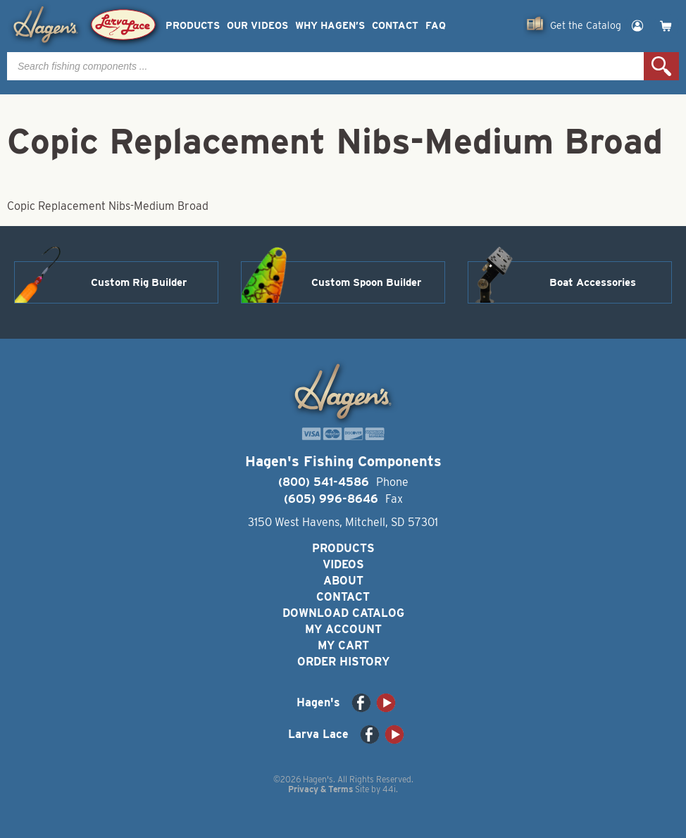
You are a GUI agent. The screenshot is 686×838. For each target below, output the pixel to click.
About (343, 580)
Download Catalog (343, 613)
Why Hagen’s (330, 25)
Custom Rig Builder (139, 282)
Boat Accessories (592, 282)
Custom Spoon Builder (366, 282)
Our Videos (257, 25)
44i (389, 789)
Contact (395, 25)
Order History (343, 661)
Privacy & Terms (320, 789)
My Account (343, 629)
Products (193, 25)
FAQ (435, 25)
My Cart (343, 645)
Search (661, 66)
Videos (343, 564)
